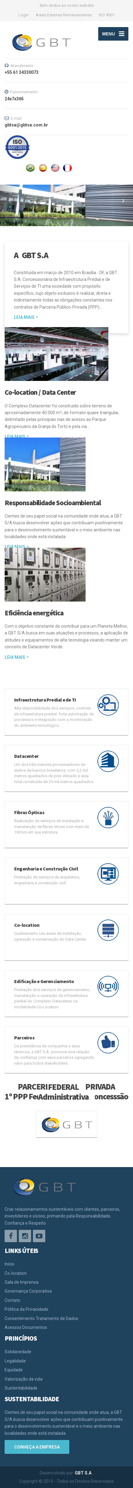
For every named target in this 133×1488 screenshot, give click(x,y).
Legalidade (15, 1360)
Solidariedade (18, 1351)
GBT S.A (83, 1472)
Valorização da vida (23, 1379)
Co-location (16, 1273)
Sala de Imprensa (21, 1282)
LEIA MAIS (24, 317)
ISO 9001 (107, 15)
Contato (12, 1300)
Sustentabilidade (21, 1388)
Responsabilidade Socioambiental (53, 502)
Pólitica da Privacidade (26, 1309)
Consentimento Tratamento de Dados (41, 1318)
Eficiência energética (34, 612)
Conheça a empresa (37, 1447)
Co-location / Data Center (40, 392)
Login (23, 15)
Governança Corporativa (28, 1291)
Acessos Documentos (26, 1327)
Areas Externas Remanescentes (64, 15)
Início (9, 1264)
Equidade (14, 1369)
